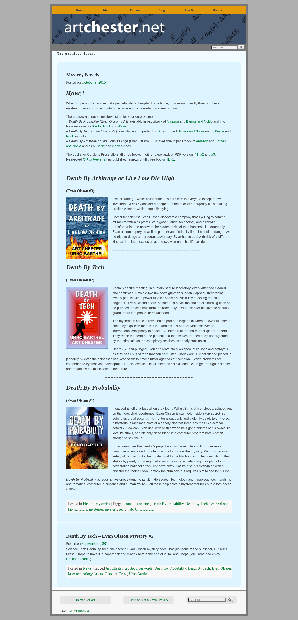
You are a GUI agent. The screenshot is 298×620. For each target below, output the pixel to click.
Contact (90, 599)
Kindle (96, 126)
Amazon (173, 121)
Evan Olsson (219, 504)
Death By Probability (168, 504)
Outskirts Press (116, 574)
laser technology (80, 574)
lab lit (72, 509)
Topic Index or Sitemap (143, 599)
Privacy (163, 599)
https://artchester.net (79, 610)
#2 (202, 154)
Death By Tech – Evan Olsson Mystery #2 (110, 536)
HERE (170, 159)
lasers (83, 509)
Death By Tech (196, 504)
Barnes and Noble (199, 121)
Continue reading (81, 559)
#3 (213, 154)
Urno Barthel (144, 509)
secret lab (126, 509)
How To (189, 10)
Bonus (217, 10)
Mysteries (102, 504)
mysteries (96, 509)
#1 (196, 154)
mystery (111, 509)
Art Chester (114, 568)
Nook (107, 126)
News (87, 568)
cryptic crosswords (139, 568)
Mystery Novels (82, 74)
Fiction (135, 10)
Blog (162, 10)
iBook (122, 126)
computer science (137, 504)
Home (80, 10)
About (107, 10)
